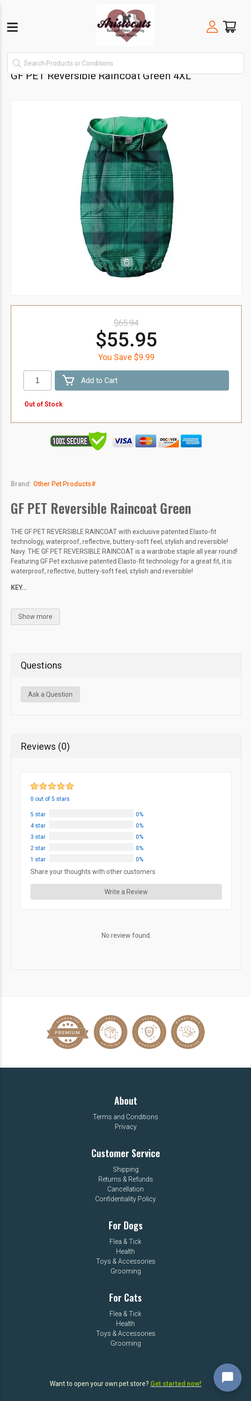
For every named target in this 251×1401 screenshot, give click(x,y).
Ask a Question (50, 694)
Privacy (126, 1126)
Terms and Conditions (125, 1117)
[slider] (52, 786)
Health (125, 1251)
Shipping (126, 1169)
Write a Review (126, 892)
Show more (35, 616)
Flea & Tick (125, 1241)
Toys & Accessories (125, 1261)
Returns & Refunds (125, 1179)
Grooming (126, 1271)
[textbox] (125, 63)
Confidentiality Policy (125, 1199)
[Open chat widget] (228, 1377)
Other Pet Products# (64, 484)
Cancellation (125, 1189)
